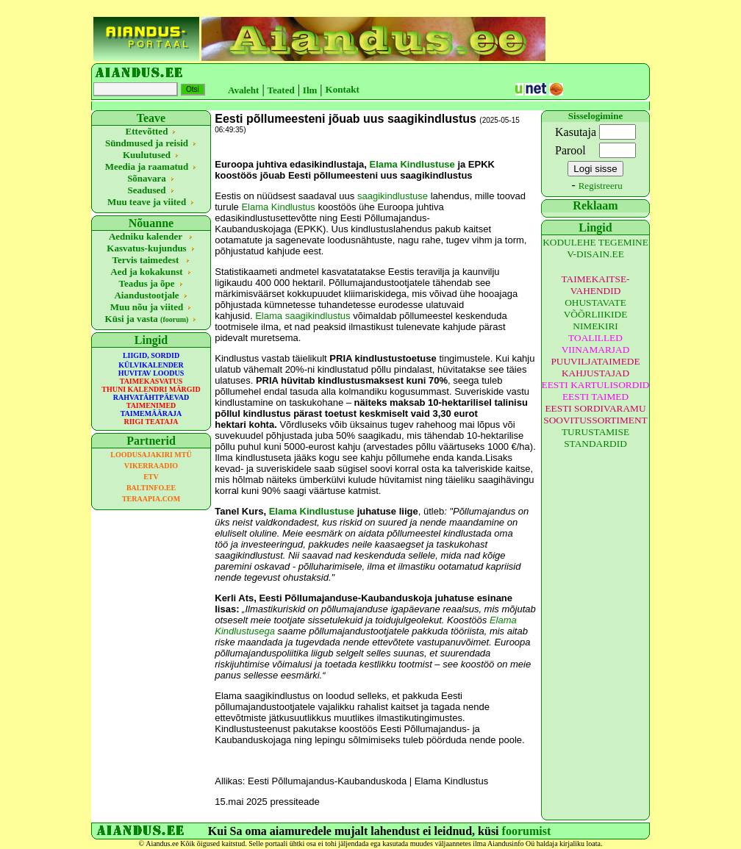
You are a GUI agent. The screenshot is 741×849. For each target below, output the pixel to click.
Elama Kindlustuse (411, 164)
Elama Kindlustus (278, 206)
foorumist (526, 831)
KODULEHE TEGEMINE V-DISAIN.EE (595, 248)
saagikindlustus (318, 315)
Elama (268, 315)
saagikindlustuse (392, 195)
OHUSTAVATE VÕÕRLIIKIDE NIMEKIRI (596, 314)
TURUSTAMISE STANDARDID (595, 437)
